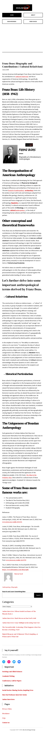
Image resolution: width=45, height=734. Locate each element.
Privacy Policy (7, 709)
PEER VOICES (33, 21)
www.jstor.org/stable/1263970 (16, 560)
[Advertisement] (22, 38)
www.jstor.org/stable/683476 (12, 522)
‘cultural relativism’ (21, 76)
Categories (8, 601)
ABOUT (33, 15)
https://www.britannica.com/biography (15, 569)
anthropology (17, 210)
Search (38, 595)
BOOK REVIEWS (11, 21)
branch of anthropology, (16, 190)
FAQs (4, 718)
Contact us (5, 722)
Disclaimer (6, 713)
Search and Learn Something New (13, 592)
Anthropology (6, 587)
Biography (14, 587)
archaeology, (29, 190)
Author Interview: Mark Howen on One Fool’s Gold (19, 618)
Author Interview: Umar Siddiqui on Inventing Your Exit (21, 623)
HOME (12, 15)
